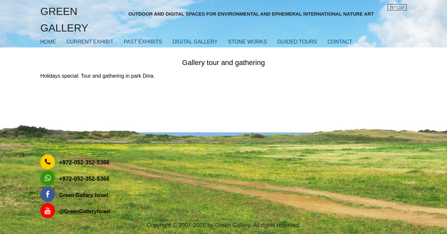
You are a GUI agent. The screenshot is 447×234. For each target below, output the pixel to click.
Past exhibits (143, 42)
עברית (397, 7)
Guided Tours (297, 42)
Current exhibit (90, 42)
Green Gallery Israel (83, 195)
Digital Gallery (194, 42)
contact (340, 42)
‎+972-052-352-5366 (84, 162)
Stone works (247, 42)
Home (48, 42)
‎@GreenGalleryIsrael (84, 211)
